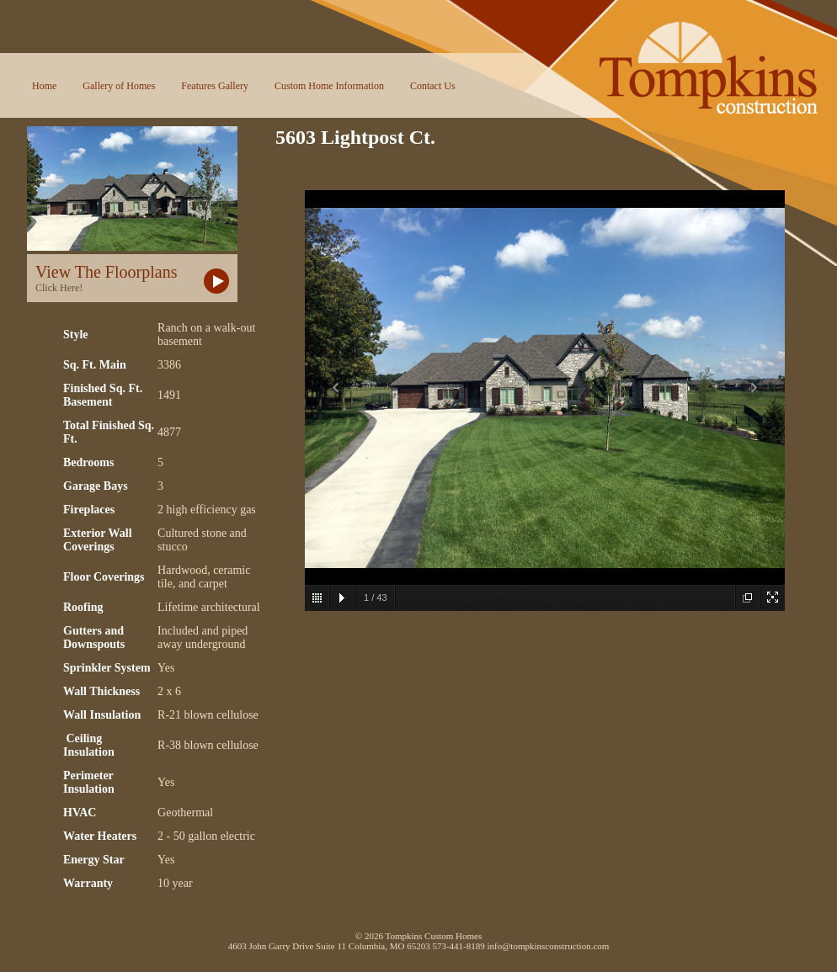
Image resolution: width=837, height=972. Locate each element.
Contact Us (433, 86)
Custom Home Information (329, 86)
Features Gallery (214, 86)
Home (44, 86)
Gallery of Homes (119, 86)
